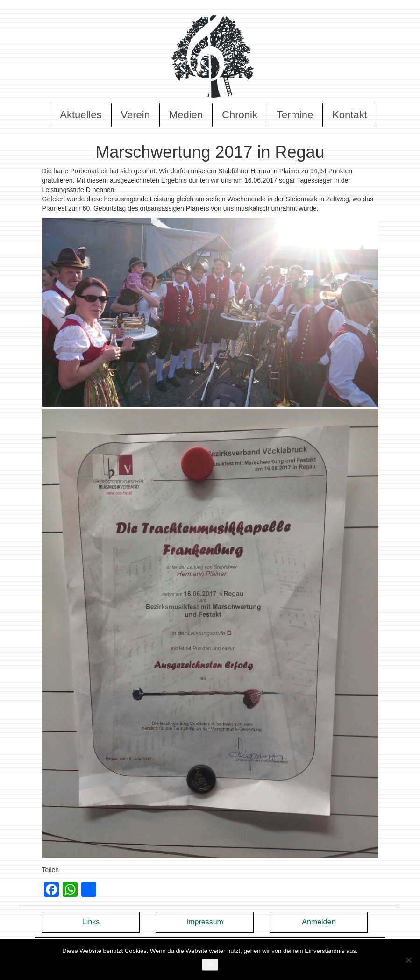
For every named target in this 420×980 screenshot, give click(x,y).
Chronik (239, 115)
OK (210, 964)
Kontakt (349, 115)
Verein (135, 115)
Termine (295, 115)
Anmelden (318, 922)
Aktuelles (80, 115)
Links (91, 922)
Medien (186, 115)
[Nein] (408, 960)
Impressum (204, 922)
